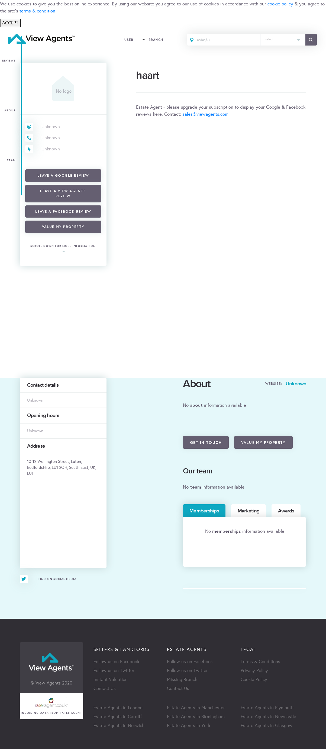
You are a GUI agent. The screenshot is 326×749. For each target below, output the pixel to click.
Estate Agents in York (188, 725)
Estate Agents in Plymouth (267, 708)
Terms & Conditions (260, 661)
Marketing (248, 511)
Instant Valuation (110, 679)
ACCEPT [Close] (10, 23)
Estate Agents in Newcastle (268, 716)
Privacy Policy (254, 670)
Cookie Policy (254, 679)
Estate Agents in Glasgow (266, 725)
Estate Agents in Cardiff (117, 716)
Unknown (50, 127)
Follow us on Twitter (113, 670)
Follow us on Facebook (116, 661)
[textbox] (282, 38)
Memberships (204, 511)
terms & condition (37, 11)
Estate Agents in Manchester (196, 708)
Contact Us (104, 688)
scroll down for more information (63, 246)
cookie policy (280, 4)
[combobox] (282, 40)
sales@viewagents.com (205, 114)
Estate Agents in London (118, 708)
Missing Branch (182, 679)
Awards (286, 511)
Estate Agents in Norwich (118, 725)
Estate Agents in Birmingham (196, 716)
